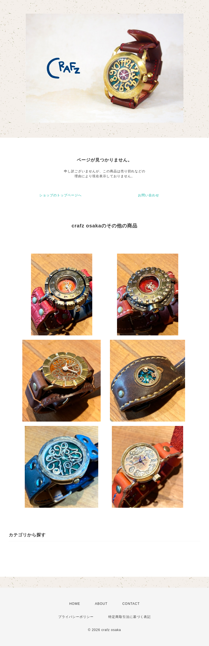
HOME (74, 604)
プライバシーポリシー (76, 617)
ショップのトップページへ (60, 195)
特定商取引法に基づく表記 (129, 617)
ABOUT (101, 604)
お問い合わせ (148, 195)
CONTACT (131, 604)
